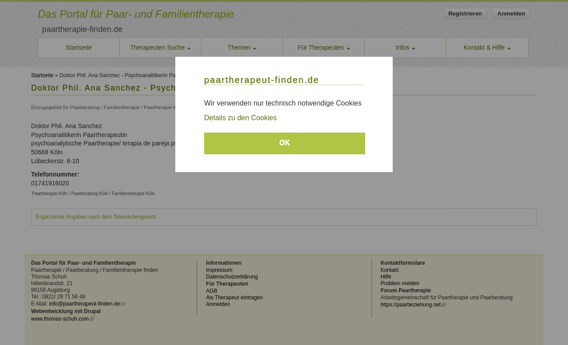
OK (285, 142)
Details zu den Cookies (240, 118)
